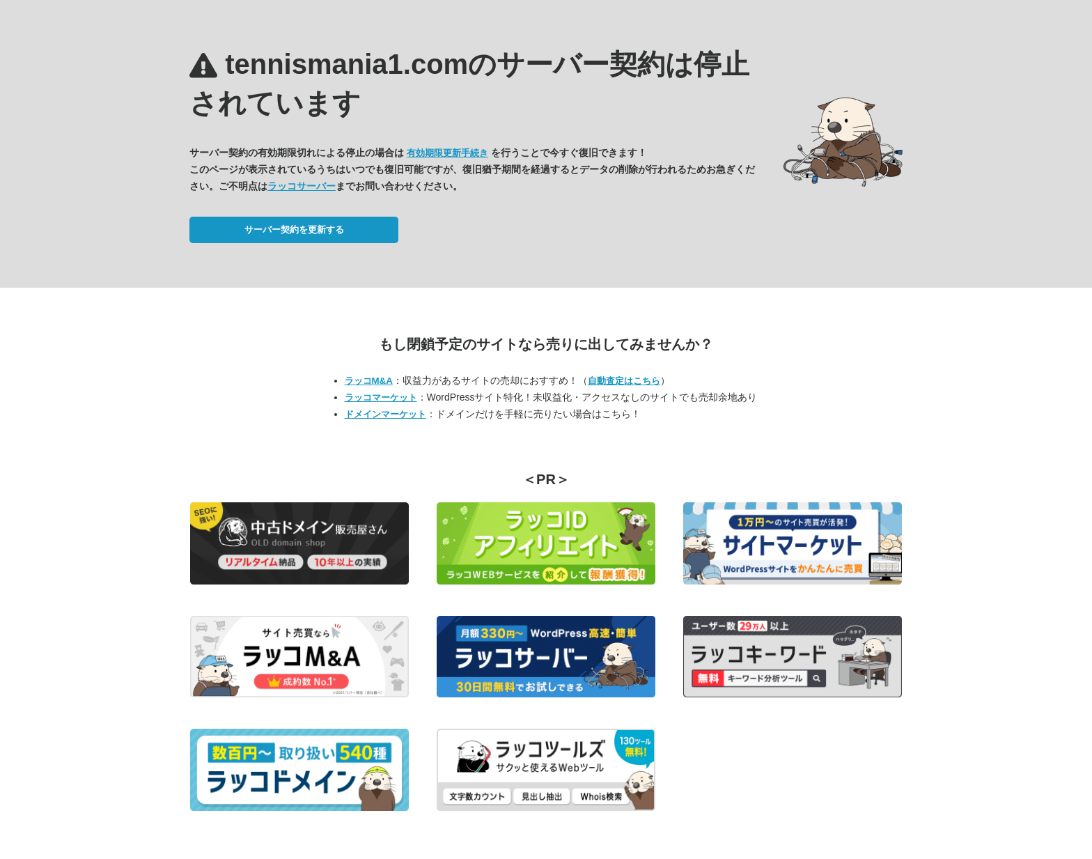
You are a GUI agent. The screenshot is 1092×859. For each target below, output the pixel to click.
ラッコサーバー (301, 186)
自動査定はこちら (624, 381)
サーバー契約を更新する (294, 229)
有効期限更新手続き (447, 153)
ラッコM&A (369, 381)
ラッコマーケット (381, 397)
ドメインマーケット (385, 414)
